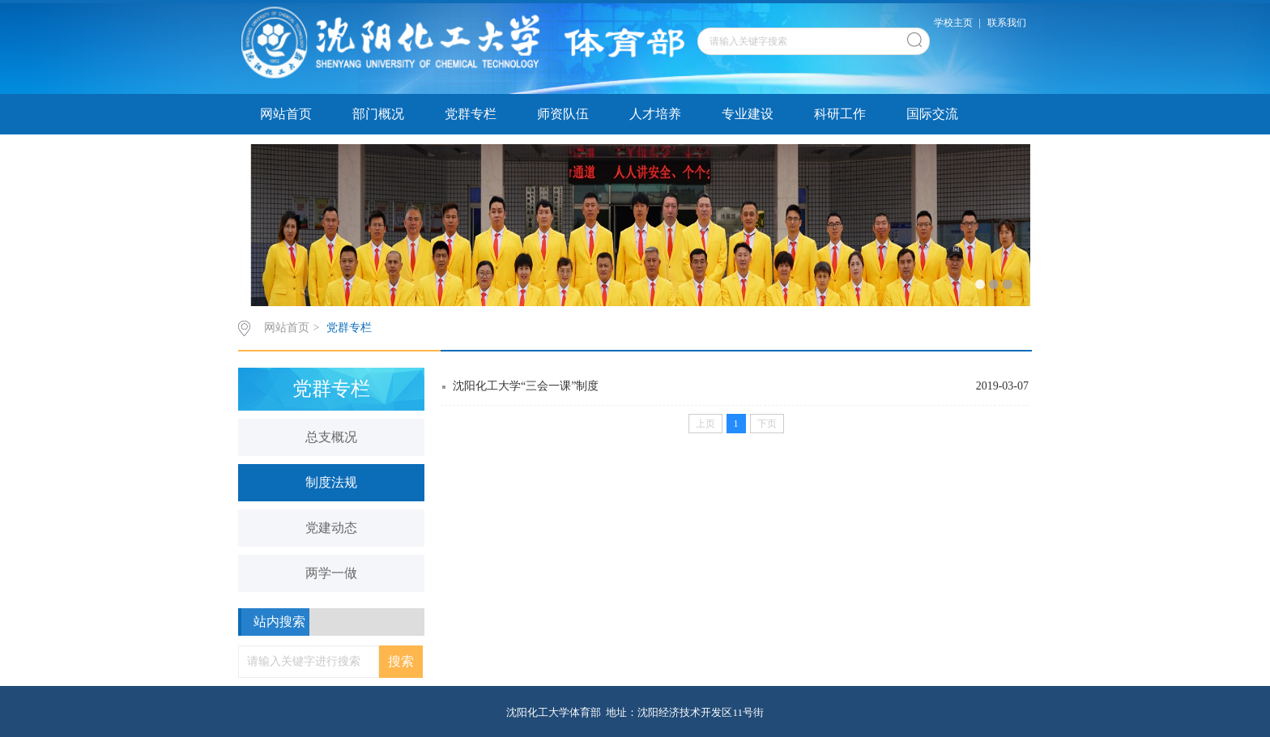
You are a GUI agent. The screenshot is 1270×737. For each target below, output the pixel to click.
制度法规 (331, 482)
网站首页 (286, 114)
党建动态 (331, 528)
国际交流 (932, 114)
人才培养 (655, 114)
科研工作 (840, 114)
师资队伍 (563, 114)
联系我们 (1006, 22)
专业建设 (748, 114)
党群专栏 (470, 114)
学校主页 (953, 22)
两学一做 (331, 573)
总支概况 (331, 437)
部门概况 (378, 114)
